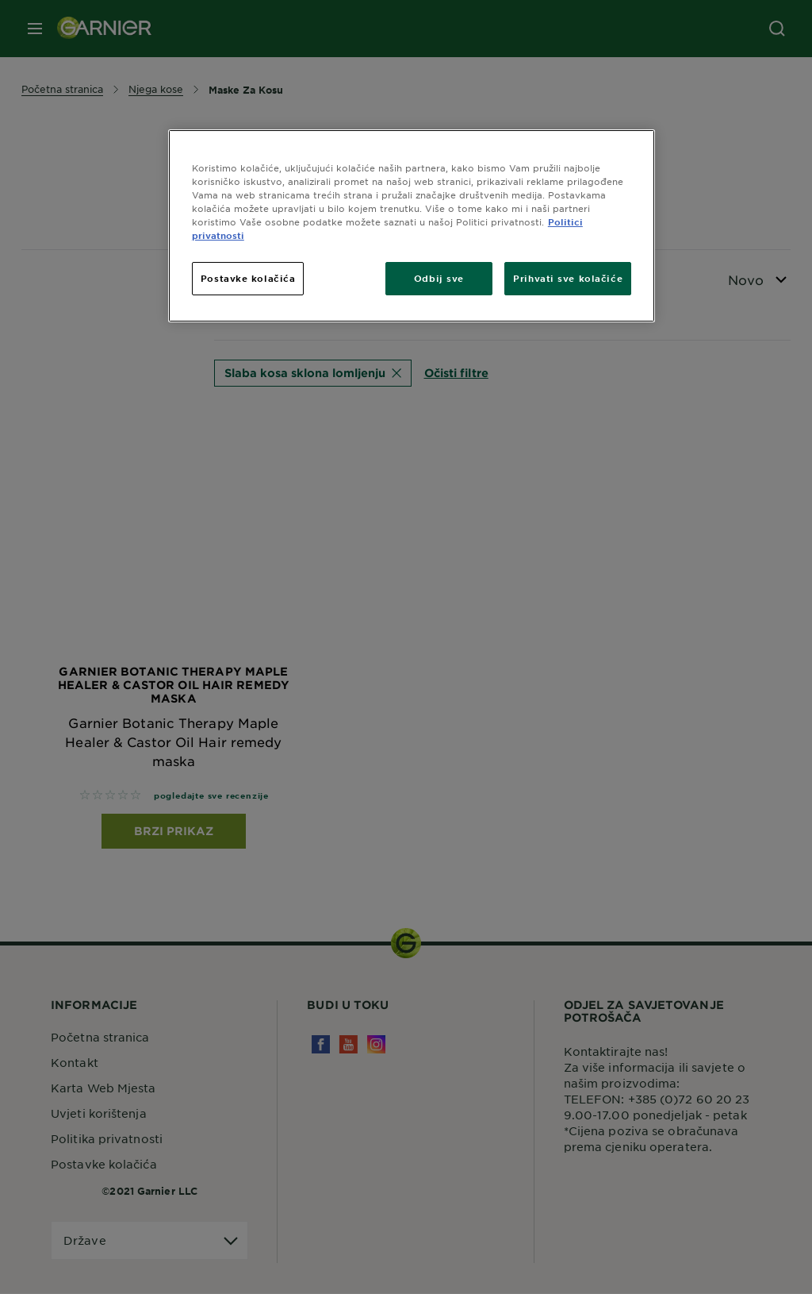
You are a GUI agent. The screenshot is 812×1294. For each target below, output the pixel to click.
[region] (411, 225)
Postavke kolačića (248, 277)
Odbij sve (439, 277)
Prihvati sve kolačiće (567, 277)
